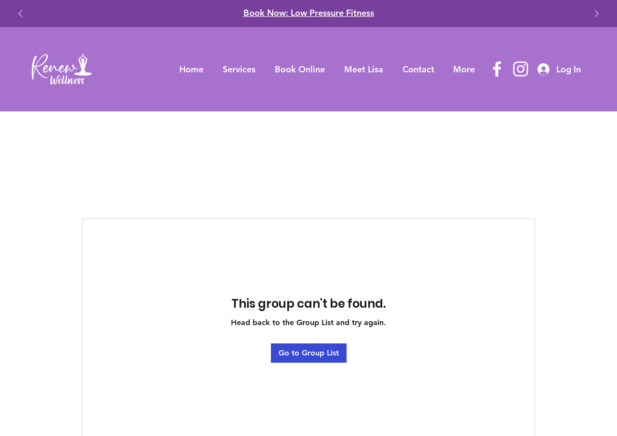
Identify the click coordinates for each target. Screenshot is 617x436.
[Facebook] (497, 69)
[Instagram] (520, 69)
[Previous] (20, 13)
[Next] (596, 13)
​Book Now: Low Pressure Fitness (308, 12)
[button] (239, 69)
